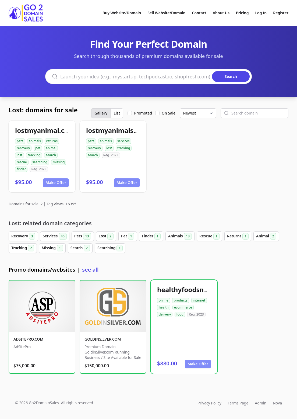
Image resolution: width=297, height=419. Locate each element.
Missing (52, 248)
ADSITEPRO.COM (28, 339)
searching (39, 162)
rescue (22, 162)
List (117, 113)
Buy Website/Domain (121, 12)
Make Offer (55, 182)
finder (21, 169)
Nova (277, 403)
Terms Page (238, 403)
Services (55, 236)
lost (19, 155)
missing (59, 162)
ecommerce (183, 307)
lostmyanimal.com (45, 130)
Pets (82, 236)
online (163, 300)
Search (80, 248)
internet (199, 300)
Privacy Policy (209, 403)
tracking (34, 155)
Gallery (100, 113)
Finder (151, 236)
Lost (106, 236)
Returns (238, 236)
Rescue (209, 236)
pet (37, 148)
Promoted (143, 113)
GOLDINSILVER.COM (102, 339)
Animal (266, 236)
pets (20, 141)
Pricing (242, 12)
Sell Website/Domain (166, 12)
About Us (221, 12)
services (123, 141)
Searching (110, 248)
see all (90, 269)
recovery (23, 148)
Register (280, 12)
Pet (127, 236)
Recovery (23, 236)
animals (35, 141)
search (51, 155)
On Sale (168, 113)
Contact (199, 12)
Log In (261, 12)
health (164, 307)
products (181, 300)
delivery (165, 314)
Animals (180, 236)
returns (52, 141)
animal (51, 148)
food (179, 314)
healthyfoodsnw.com (190, 289)
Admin (260, 403)
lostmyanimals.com (117, 130)
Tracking (22, 248)
